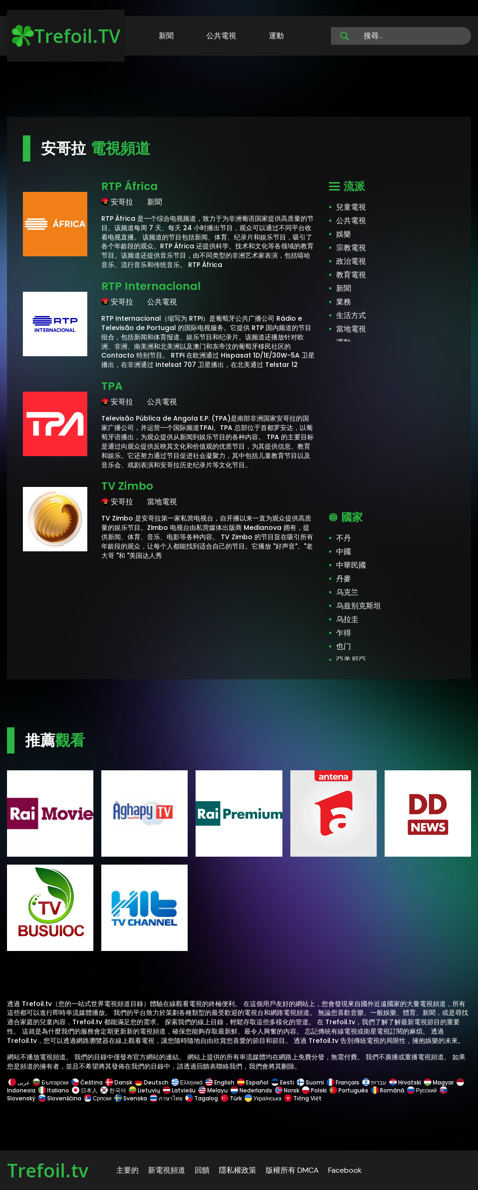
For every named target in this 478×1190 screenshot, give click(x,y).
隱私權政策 (237, 1170)
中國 (343, 551)
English (220, 1082)
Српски (98, 1098)
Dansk (119, 1082)
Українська (263, 1098)
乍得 (343, 632)
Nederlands (251, 1090)
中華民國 (351, 565)
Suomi (310, 1082)
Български (50, 1082)
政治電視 (351, 261)
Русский (422, 1090)
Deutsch (152, 1082)
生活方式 (351, 315)
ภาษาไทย (166, 1098)
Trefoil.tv (47, 1170)
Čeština (87, 1082)
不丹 (343, 538)
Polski (314, 1090)
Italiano (53, 1090)
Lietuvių (144, 1090)
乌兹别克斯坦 (358, 605)
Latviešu (179, 1090)
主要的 (127, 1170)
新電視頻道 (166, 1170)
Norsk (287, 1090)
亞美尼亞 (351, 660)
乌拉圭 (347, 619)
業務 (343, 301)
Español (253, 1082)
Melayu (213, 1090)
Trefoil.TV (66, 36)
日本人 (84, 1090)
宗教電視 (351, 247)
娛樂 (343, 234)
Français (343, 1082)
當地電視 (351, 329)
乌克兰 (347, 592)
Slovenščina (60, 1098)
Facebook (345, 1170)
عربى (19, 1082)
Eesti (282, 1082)
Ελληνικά (187, 1082)
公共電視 (221, 35)
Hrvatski (405, 1082)
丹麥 (343, 578)
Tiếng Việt (302, 1098)
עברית (374, 1082)
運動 (276, 35)
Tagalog (201, 1098)
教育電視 (351, 274)
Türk (231, 1098)
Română (388, 1090)
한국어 (113, 1090)
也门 (343, 646)
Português (349, 1090)
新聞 (166, 35)
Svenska (130, 1098)
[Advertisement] (239, 88)
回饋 (202, 1170)
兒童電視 (351, 207)
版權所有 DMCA (292, 1170)
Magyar (438, 1082)
